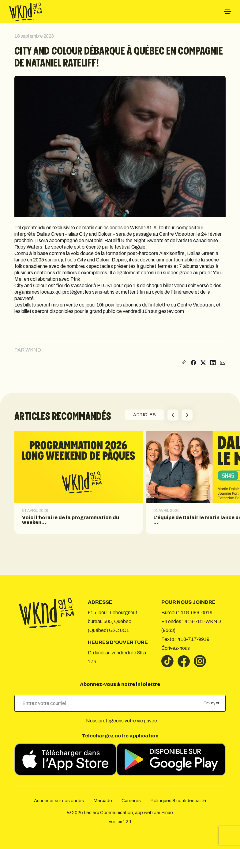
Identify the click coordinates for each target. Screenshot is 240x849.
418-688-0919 (196, 612)
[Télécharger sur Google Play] (171, 759)
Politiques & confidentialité (178, 800)
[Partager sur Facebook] (193, 363)
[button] (172, 415)
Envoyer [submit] (212, 703)
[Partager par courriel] (223, 363)
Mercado (102, 800)
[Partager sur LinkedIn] (213, 363)
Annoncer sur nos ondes (59, 800)
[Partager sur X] (203, 363)
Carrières (131, 800)
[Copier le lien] (183, 363)
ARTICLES (144, 415)
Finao (167, 812)
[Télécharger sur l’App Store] (65, 759)
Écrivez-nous (175, 648)
